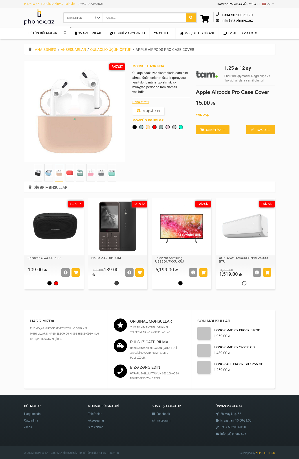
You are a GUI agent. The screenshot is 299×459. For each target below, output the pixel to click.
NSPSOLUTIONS (265, 453)
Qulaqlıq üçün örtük (110, 49)
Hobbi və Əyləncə (127, 33)
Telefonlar (95, 414)
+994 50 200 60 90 (233, 427)
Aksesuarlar (73, 49)
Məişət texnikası (197, 33)
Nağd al (263, 129)
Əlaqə (28, 427)
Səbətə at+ (215, 129)
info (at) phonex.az (233, 433)
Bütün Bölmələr (43, 33)
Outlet (162, 33)
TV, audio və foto (240, 33)
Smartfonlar (88, 33)
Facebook (163, 414)
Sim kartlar (95, 427)
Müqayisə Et (249, 4)
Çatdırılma (31, 420)
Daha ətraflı (140, 102)
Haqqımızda (32, 414)
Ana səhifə (46, 49)
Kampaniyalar (227, 4)
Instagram (164, 420)
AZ (266, 4)
